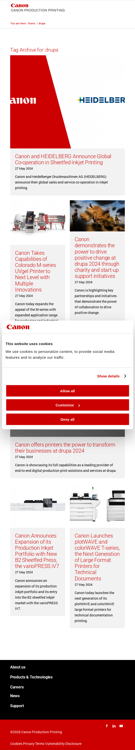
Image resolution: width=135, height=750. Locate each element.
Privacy (28, 743)
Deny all (68, 419)
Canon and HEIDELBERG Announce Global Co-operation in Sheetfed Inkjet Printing (63, 159)
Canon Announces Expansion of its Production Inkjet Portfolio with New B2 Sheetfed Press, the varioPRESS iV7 (37, 551)
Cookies (16, 743)
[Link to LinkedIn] (114, 726)
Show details (108, 376)
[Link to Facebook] (106, 726)
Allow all (67, 391)
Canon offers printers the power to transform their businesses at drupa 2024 (65, 448)
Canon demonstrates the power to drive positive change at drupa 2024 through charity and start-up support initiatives (97, 257)
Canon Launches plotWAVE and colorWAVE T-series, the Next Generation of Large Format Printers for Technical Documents (97, 557)
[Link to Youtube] (121, 726)
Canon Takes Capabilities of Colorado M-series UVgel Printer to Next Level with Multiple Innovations (35, 271)
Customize (68, 405)
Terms (39, 743)
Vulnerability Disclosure (63, 743)
